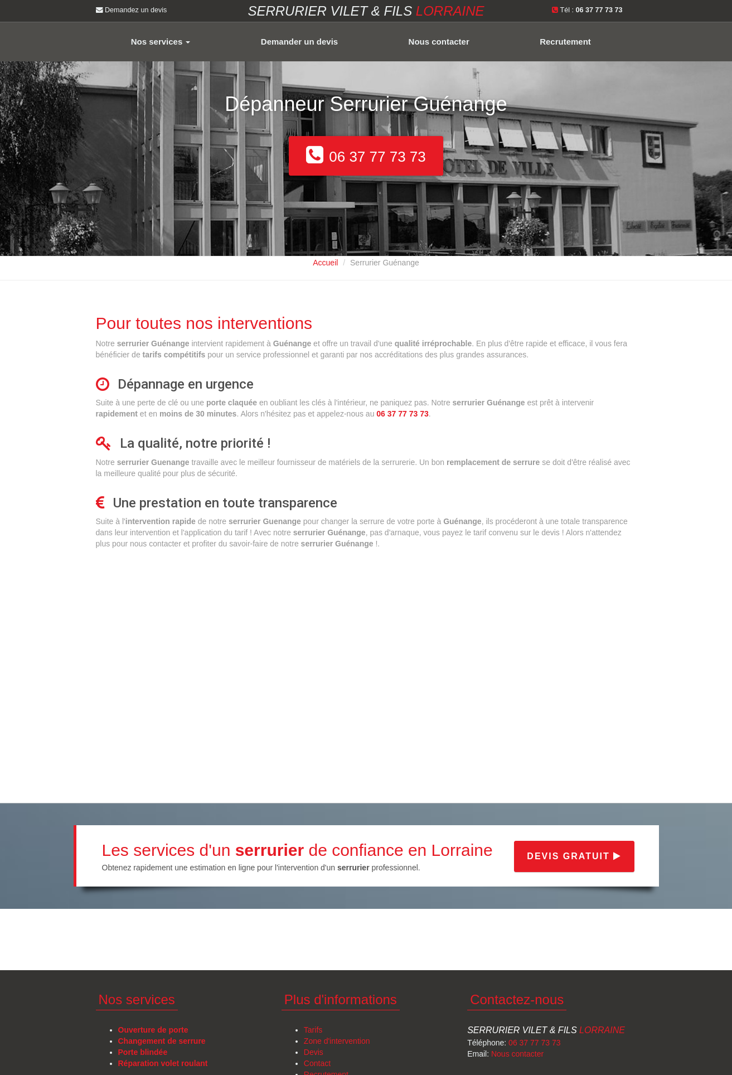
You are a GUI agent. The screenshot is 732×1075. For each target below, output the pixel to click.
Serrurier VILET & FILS (366, 10)
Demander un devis (299, 41)
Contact (317, 1063)
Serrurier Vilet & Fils (546, 1030)
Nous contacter (439, 41)
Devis (313, 1052)
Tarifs (313, 1029)
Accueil (325, 262)
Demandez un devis (131, 10)
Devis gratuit (574, 856)
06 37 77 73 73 (534, 1042)
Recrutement (565, 41)
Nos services (161, 41)
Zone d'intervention (337, 1041)
